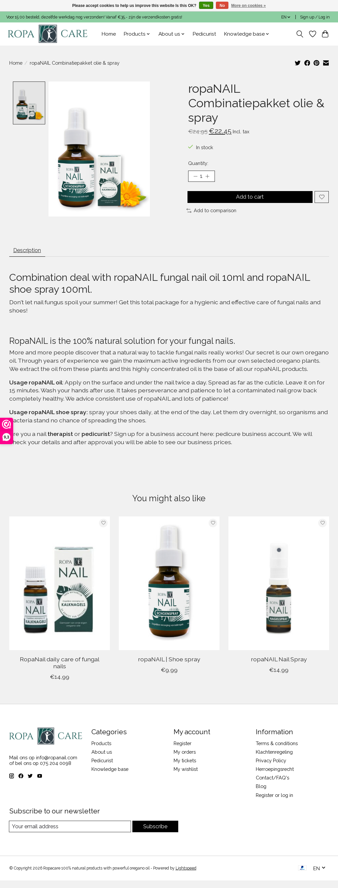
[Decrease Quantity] (195, 177)
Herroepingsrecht (275, 776)
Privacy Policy (271, 768)
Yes (206, 5)
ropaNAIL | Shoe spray (169, 666)
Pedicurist (204, 34)
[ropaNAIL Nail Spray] (278, 590)
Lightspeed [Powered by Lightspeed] (186, 875)
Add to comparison (211, 215)
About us (101, 759)
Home (109, 34)
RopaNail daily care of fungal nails (59, 670)
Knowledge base (109, 776)
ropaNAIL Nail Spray (279, 666)
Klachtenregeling (274, 759)
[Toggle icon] (299, 34)
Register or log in (274, 802)
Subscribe (155, 834)
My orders (185, 759)
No (222, 5)
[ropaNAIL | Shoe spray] (169, 590)
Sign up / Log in (315, 17)
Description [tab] (31, 256)
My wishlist (186, 776)
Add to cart (248, 199)
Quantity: (198, 163)
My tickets (185, 768)
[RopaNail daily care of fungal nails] (59, 590)
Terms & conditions (277, 750)
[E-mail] (69, 834)
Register (182, 750)
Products (101, 750)
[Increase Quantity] (209, 177)
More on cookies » (248, 5)
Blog (261, 793)
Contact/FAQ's (272, 785)
